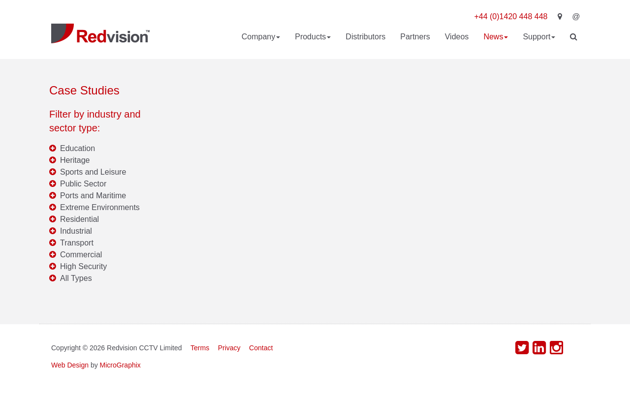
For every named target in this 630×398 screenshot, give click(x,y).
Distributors (365, 36)
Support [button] (539, 36)
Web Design (70, 365)
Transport (77, 243)
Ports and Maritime (93, 195)
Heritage (75, 160)
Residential (79, 219)
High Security (83, 266)
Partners (415, 36)
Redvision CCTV (100, 33)
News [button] (495, 36)
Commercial (81, 254)
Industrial (76, 231)
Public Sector (83, 184)
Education (77, 148)
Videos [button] (457, 36)
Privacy (229, 348)
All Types (76, 278)
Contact (261, 348)
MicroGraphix (120, 365)
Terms (199, 348)
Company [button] (261, 36)
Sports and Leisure (93, 172)
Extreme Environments (100, 207)
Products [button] (313, 36)
